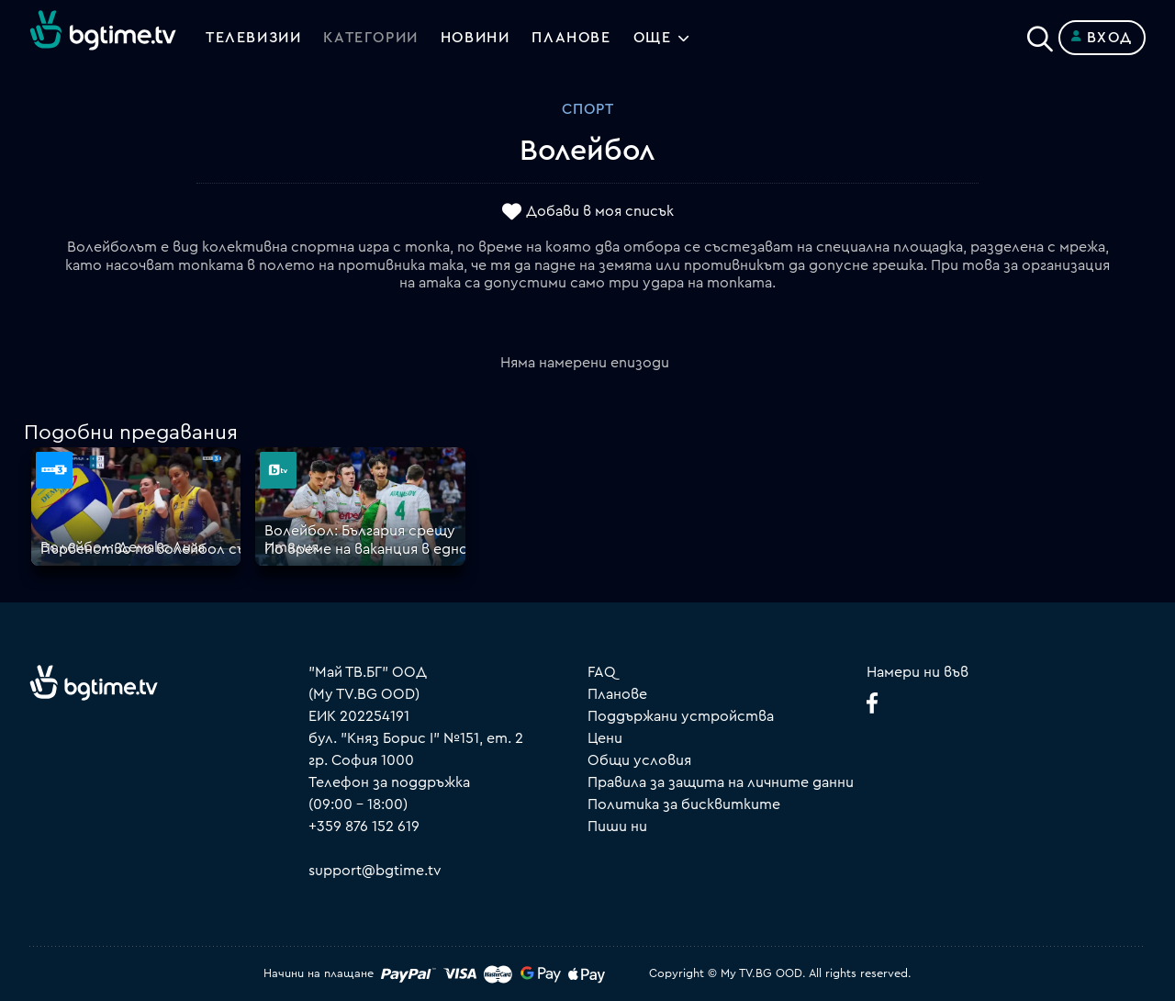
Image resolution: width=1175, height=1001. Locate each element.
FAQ (602, 672)
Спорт (588, 109)
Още (652, 37)
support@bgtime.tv (375, 870)
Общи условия (639, 760)
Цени (605, 738)
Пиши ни (617, 826)
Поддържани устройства (681, 716)
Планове (617, 694)
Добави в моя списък (600, 212)
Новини (475, 37)
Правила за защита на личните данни (721, 782)
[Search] (1040, 34)
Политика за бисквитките (684, 804)
